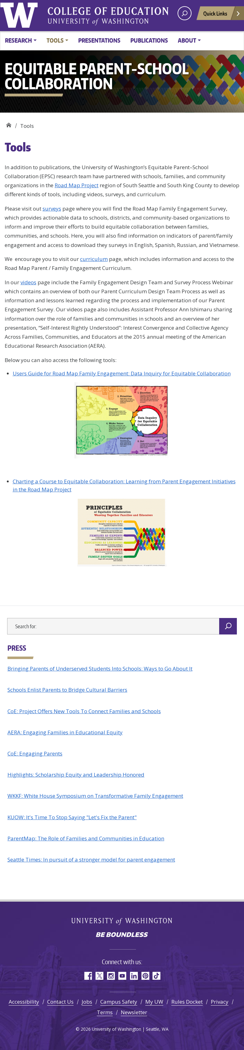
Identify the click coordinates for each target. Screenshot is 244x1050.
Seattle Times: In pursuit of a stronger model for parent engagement (91, 859)
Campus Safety (118, 1001)
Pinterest (145, 976)
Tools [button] (55, 40)
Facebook (88, 976)
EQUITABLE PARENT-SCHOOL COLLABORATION (8, 123)
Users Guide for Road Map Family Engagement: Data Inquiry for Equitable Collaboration (122, 373)
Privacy (219, 1001)
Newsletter (134, 1012)
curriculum (94, 258)
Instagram (110, 976)
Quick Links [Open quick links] (222, 15)
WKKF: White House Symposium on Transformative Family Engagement (95, 795)
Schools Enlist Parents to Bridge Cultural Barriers (67, 689)
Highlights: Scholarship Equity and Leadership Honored (75, 774)
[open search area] (185, 13)
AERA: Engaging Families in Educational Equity (65, 732)
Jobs (87, 1001)
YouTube (122, 976)
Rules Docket (187, 1001)
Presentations (99, 40)
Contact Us (60, 1001)
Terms (105, 1012)
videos (28, 282)
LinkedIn (133, 976)
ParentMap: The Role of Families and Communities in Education (85, 838)
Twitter (99, 976)
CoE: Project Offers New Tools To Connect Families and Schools (84, 711)
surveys (52, 208)
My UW (154, 1001)
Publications (149, 40)
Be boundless (122, 935)
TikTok (156, 976)
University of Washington (20, 14)
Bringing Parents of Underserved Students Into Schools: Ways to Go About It (99, 668)
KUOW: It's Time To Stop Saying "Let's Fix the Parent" (72, 817)
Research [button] (18, 40)
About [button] (187, 40)
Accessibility (24, 1001)
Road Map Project (76, 185)
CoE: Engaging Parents (34, 753)
